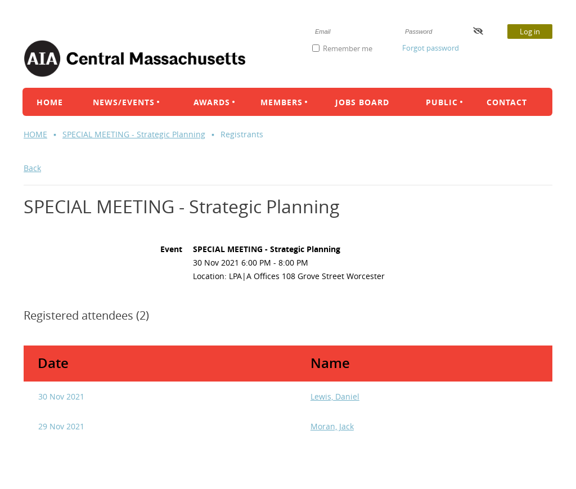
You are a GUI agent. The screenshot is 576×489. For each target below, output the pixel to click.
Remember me (347, 48)
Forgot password (430, 48)
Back (32, 168)
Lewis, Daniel (334, 396)
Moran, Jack (332, 426)
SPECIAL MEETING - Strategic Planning (133, 134)
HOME (35, 134)
